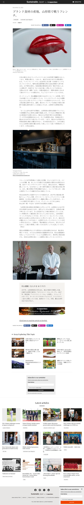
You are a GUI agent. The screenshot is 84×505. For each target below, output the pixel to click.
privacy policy (38, 387)
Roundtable (66, 427)
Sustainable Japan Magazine (27, 19)
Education (66, 479)
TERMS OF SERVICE (40, 497)
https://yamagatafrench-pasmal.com (21, 175)
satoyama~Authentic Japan (49, 427)
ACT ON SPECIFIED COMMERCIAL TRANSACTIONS (56, 497)
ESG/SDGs (25, 427)
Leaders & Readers (6, 427)
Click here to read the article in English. (33, 320)
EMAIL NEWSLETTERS (16, 497)
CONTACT (24, 497)
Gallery (65, 449)
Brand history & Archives (7, 476)
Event (45, 478)
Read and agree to (34, 387)
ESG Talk (4, 451)
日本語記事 (16, 19)
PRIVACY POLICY (31, 497)
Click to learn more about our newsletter (38, 380)
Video (24, 479)
